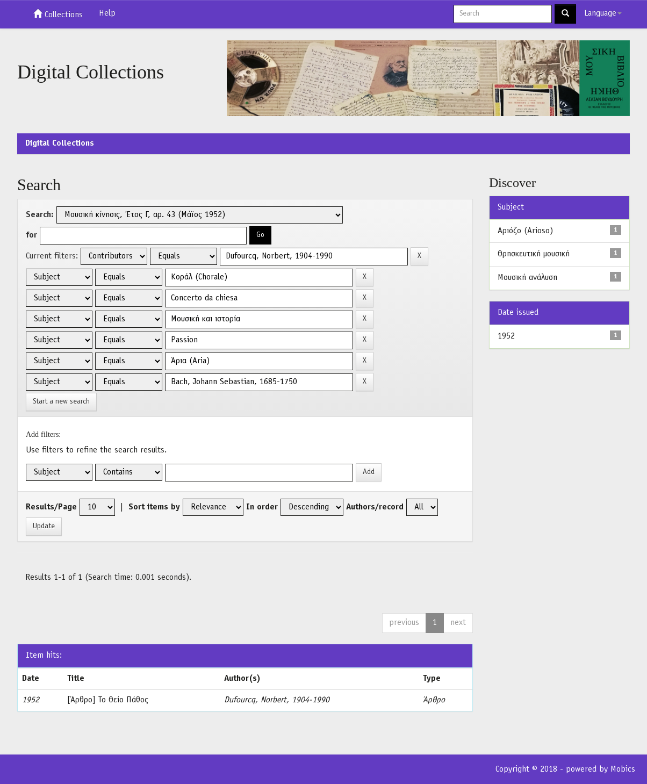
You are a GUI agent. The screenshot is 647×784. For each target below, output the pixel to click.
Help (107, 13)
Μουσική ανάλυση (527, 278)
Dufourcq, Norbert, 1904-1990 (276, 700)
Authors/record (375, 507)
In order (262, 507)
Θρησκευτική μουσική (534, 254)
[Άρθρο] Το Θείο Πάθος (107, 700)
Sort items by (154, 507)
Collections (58, 14)
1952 (506, 336)
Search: (40, 215)
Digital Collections (59, 143)
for (31, 235)
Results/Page (51, 507)
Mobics (622, 769)
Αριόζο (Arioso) (525, 231)
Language (603, 13)
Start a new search (61, 402)
